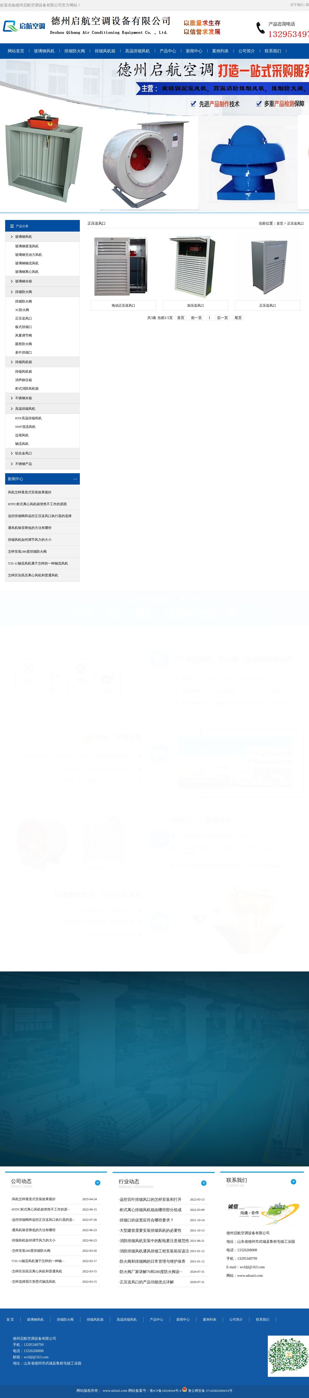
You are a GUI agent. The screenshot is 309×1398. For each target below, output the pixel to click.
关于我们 (297, 5)
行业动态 (136, 1187)
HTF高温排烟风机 (28, 418)
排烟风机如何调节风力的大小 (30, 540)
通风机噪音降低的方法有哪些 (30, 528)
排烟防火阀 (74, 51)
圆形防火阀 (23, 344)
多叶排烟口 (23, 352)
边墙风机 (22, 435)
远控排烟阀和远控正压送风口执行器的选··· (39, 1220)
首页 (280, 223)
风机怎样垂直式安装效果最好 (30, 492)
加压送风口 (195, 305)
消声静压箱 (23, 380)
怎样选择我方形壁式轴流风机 (30, 1281)
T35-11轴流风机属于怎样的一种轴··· (34, 1261)
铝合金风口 (23, 453)
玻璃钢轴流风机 (27, 263)
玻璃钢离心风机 (27, 272)
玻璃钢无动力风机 (28, 255)
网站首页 (16, 51)
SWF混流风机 (25, 427)
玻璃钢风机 (44, 51)
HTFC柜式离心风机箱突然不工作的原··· (37, 1209)
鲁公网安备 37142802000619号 (207, 1391)
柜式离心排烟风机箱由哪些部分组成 (151, 1214)
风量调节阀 (23, 335)
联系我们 (273, 51)
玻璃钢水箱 (23, 281)
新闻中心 (194, 51)
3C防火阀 (22, 310)
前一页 (196, 318)
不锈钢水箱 (23, 398)
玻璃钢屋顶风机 (27, 246)
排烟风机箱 (105, 51)
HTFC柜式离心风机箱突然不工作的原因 (37, 504)
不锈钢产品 (23, 464)
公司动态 (18, 1183)
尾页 (238, 318)
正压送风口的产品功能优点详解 (147, 1286)
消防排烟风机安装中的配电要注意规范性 (154, 1244)
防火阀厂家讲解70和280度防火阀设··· (151, 1275)
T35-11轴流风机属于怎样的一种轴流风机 (38, 563)
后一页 (222, 318)
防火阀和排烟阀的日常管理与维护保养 (152, 1265)
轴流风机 (22, 444)
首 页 (10, 1319)
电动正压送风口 (123, 305)
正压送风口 (23, 318)
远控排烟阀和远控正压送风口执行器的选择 (40, 516)
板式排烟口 (23, 327)
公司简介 (246, 51)
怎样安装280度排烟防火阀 (27, 551)
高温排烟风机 (137, 51)
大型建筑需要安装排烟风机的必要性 (151, 1234)
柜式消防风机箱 (27, 388)
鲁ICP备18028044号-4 (165, 1391)
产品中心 (168, 51)
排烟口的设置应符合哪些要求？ (147, 1224)
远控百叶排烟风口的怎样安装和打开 (151, 1203)
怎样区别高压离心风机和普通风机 (33, 575)
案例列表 (220, 51)
